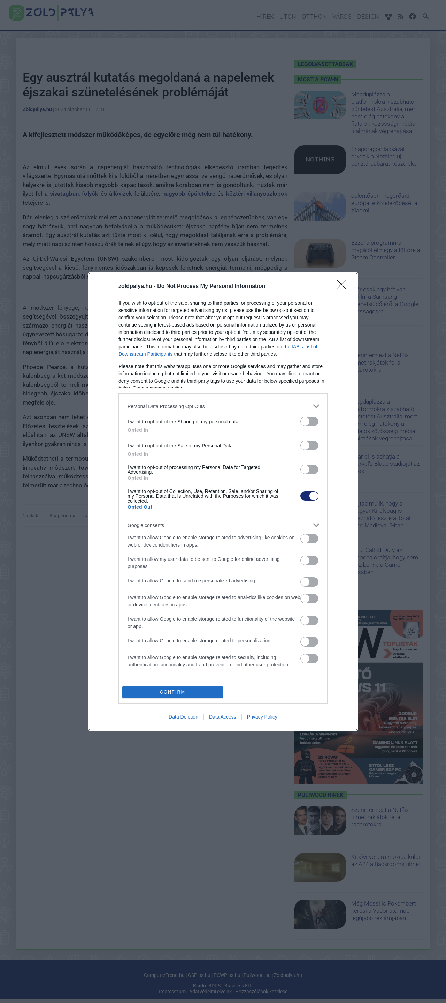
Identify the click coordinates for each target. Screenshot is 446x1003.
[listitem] (223, 406)
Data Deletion (183, 717)
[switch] (309, 421)
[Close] (343, 286)
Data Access (222, 717)
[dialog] (223, 501)
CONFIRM (173, 692)
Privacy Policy (262, 717)
